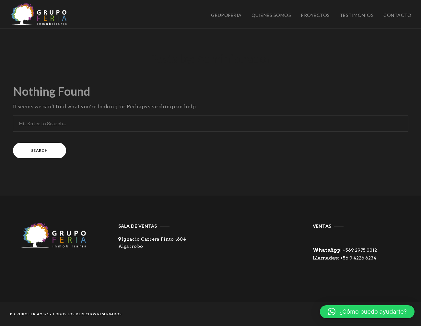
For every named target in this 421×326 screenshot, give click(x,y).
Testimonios (357, 15)
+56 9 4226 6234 (358, 257)
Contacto (397, 15)
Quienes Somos (271, 15)
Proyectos (315, 15)
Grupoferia (226, 15)
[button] (367, 311)
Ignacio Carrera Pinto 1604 (154, 239)
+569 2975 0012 (359, 250)
